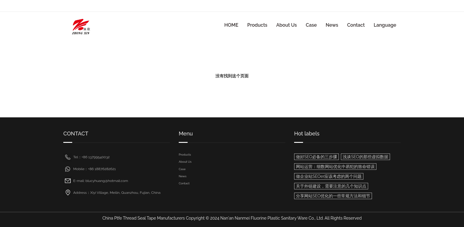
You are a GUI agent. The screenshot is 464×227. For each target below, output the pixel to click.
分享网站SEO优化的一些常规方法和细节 (333, 196)
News (332, 25)
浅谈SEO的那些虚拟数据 (365, 156)
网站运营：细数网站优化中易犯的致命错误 (335, 166)
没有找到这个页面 (232, 75)
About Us (286, 25)
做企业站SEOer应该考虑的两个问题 (329, 176)
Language (385, 25)
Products (257, 25)
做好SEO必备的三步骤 (316, 156)
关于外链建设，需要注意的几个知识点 (331, 186)
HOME (231, 25)
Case (311, 25)
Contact (356, 25)
